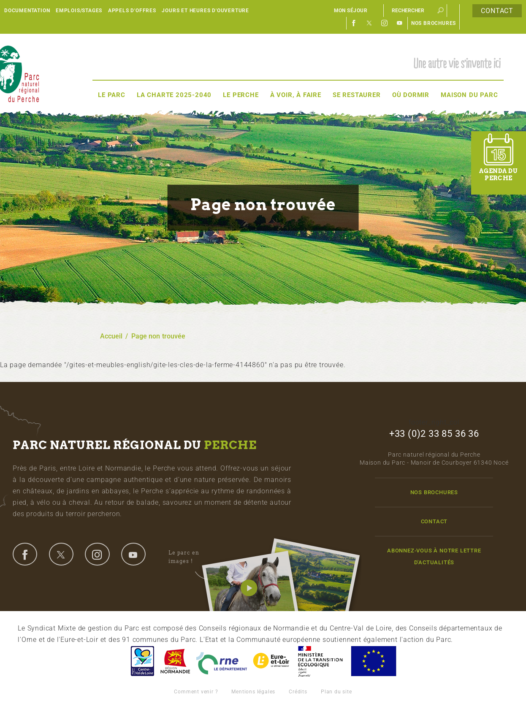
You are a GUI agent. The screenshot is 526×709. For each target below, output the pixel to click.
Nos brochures (433, 23)
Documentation (27, 11)
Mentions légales (253, 692)
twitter (61, 554)
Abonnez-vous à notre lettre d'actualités (434, 556)
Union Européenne (373, 661)
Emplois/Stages (79, 11)
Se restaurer (357, 95)
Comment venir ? (196, 692)
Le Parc (111, 95)
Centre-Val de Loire (142, 661)
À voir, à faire (295, 95)
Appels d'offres (132, 11)
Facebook (354, 23)
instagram (97, 554)
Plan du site (336, 692)
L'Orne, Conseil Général (221, 661)
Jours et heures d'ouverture (205, 11)
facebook (25, 554)
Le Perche (240, 95)
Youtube (399, 23)
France (320, 661)
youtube (133, 554)
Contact (497, 11)
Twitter (369, 23)
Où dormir (410, 95)
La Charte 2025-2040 (174, 95)
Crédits (298, 692)
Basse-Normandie (175, 661)
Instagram (384, 23)
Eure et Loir (272, 661)
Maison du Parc (469, 95)
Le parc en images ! (193, 557)
